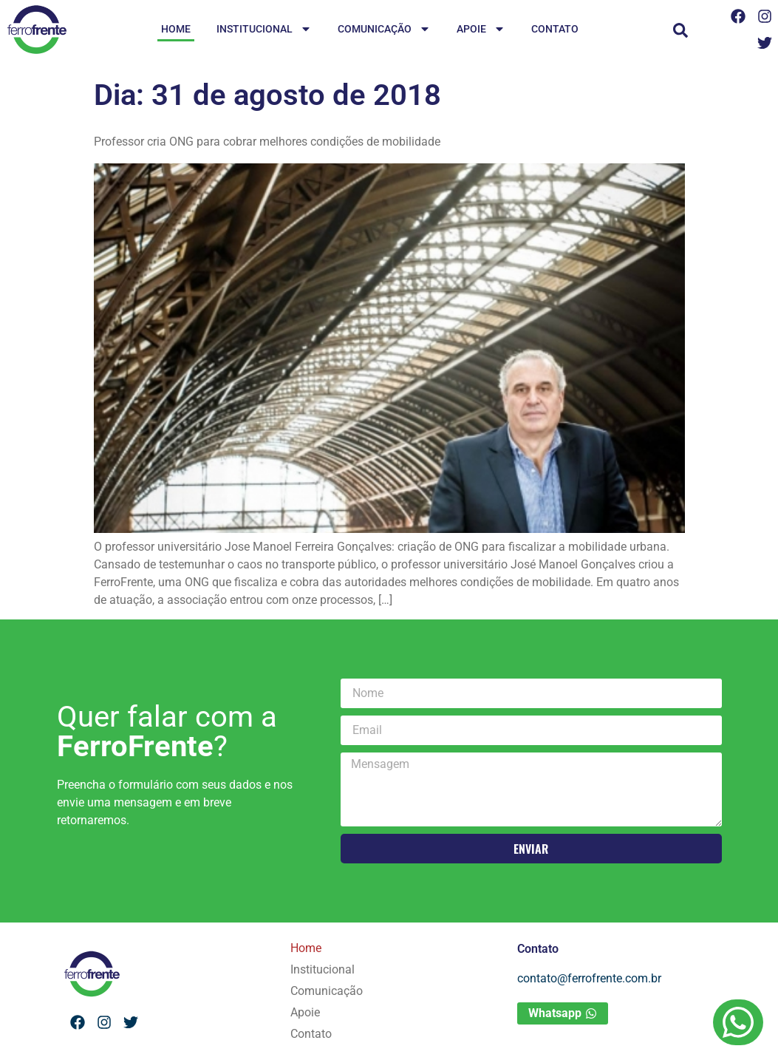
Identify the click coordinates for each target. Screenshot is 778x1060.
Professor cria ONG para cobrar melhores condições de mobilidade (267, 142)
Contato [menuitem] (555, 29)
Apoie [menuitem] (481, 30)
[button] (680, 30)
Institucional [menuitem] (264, 30)
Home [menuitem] (176, 29)
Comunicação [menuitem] (384, 30)
